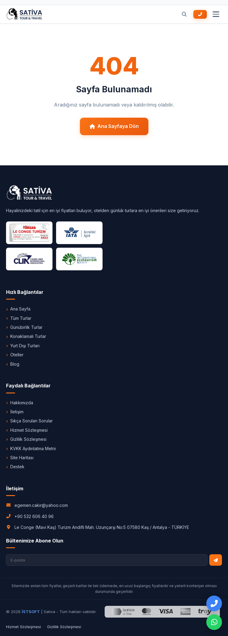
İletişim (15, 411)
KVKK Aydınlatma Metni (31, 448)
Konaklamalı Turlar (26, 336)
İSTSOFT (31, 611)
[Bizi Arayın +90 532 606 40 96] (200, 14)
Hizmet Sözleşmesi (27, 430)
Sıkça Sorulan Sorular (29, 420)
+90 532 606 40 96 (34, 516)
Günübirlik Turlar (24, 327)
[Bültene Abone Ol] (215, 560)
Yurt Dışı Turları (23, 345)
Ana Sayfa (18, 308)
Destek (15, 466)
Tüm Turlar (18, 318)
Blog (12, 364)
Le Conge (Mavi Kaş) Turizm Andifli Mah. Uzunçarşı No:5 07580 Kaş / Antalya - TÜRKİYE (101, 527)
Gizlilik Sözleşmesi (26, 439)
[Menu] (216, 14)
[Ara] (184, 14)
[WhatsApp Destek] (214, 622)
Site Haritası (19, 457)
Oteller (15, 354)
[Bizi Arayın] (214, 603)
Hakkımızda (19, 402)
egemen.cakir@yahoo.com (41, 505)
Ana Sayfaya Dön (114, 126)
